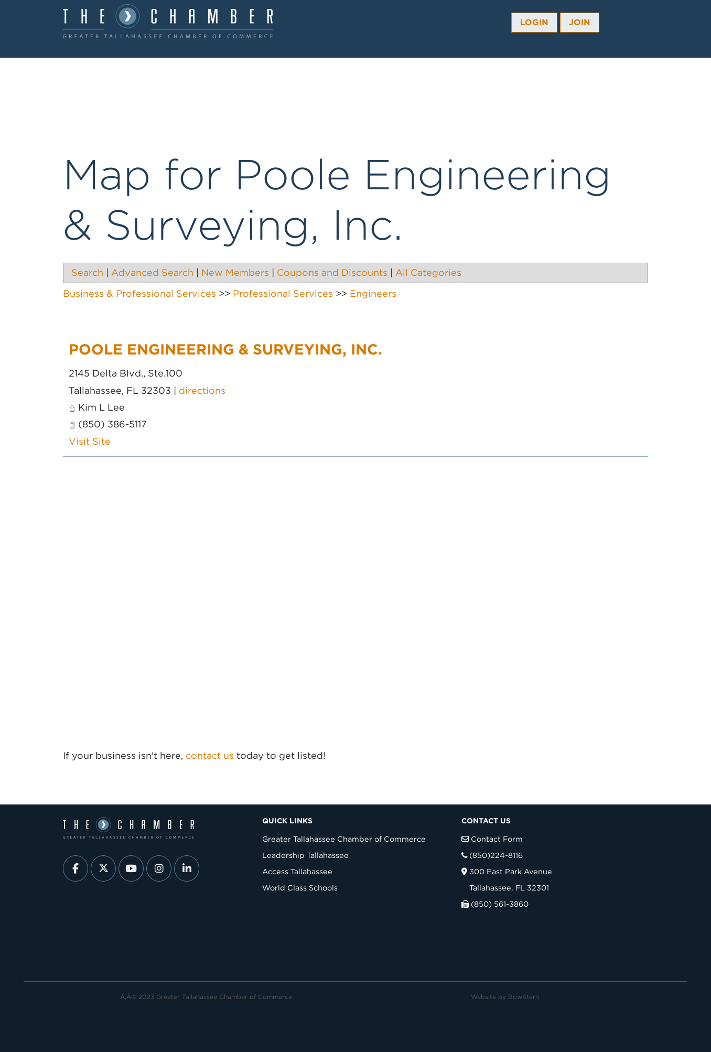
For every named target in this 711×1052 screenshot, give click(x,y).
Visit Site (90, 441)
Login (534, 22)
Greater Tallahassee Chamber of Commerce (344, 838)
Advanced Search (152, 272)
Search (87, 272)
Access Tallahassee (297, 871)
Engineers (373, 293)
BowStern (523, 997)
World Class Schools (300, 887)
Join (579, 22)
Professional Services (283, 293)
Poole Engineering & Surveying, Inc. (225, 349)
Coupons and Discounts (332, 272)
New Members (235, 272)
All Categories (428, 272)
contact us (210, 755)
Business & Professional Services (139, 293)
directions (202, 390)
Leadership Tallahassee (305, 855)
